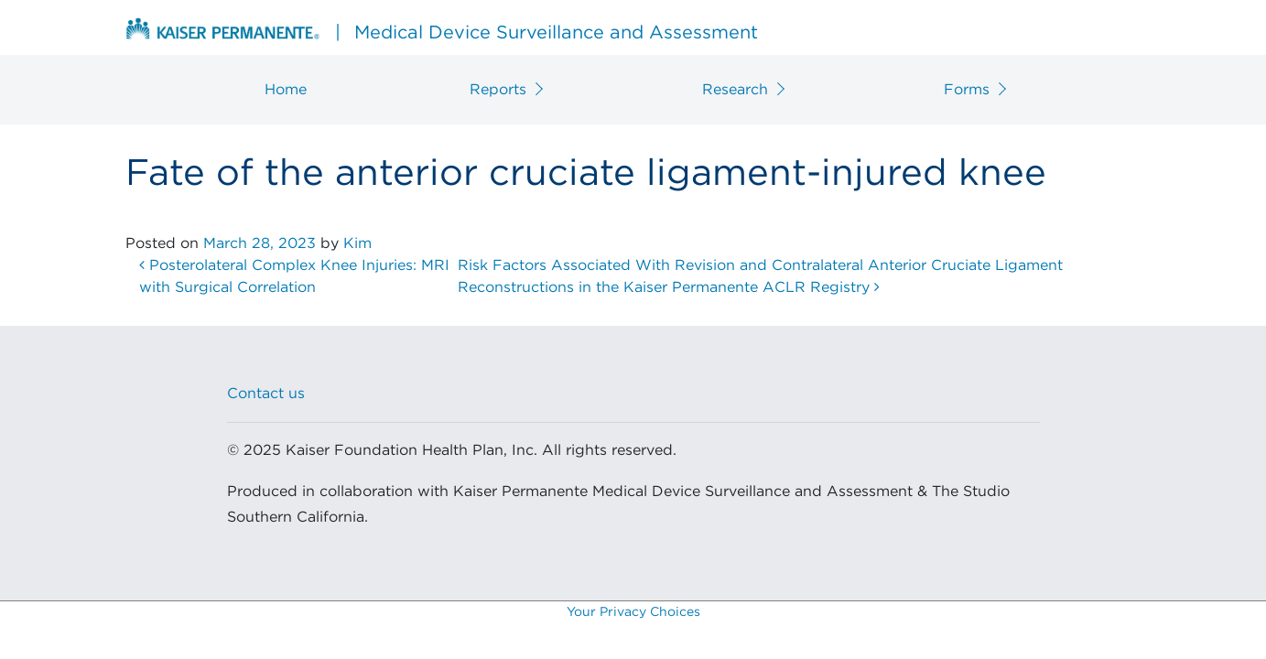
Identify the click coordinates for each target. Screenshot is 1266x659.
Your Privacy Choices (633, 612)
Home (286, 89)
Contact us (266, 393)
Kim (357, 243)
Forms (967, 89)
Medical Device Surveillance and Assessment (441, 30)
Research (735, 89)
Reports (498, 89)
